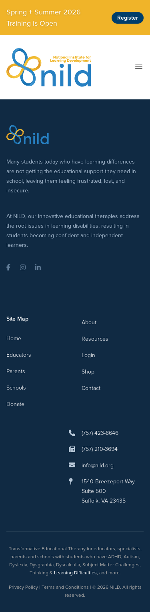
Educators (18, 355)
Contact (91, 388)
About (89, 322)
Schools (16, 388)
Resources (95, 339)
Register (127, 18)
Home (13, 338)
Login (88, 355)
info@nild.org (98, 465)
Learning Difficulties (75, 572)
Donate (15, 404)
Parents (15, 371)
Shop (88, 372)
